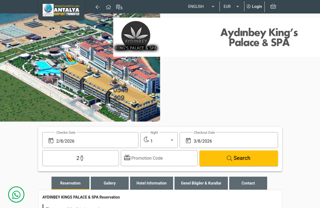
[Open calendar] (51, 140)
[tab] (70, 183)
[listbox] (201, 7)
